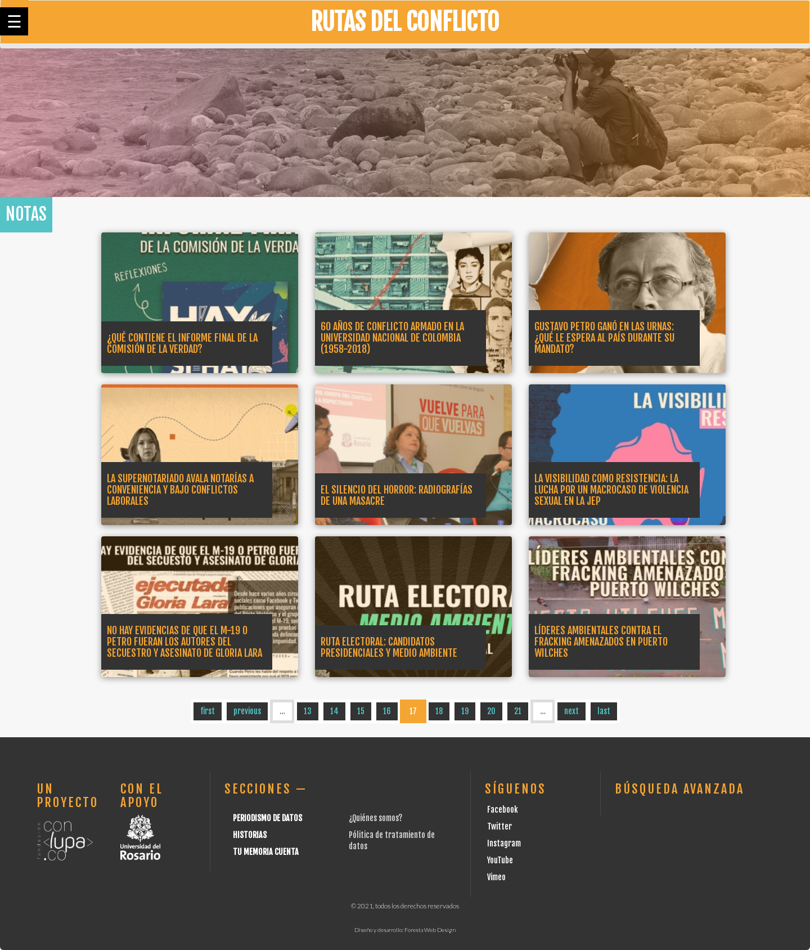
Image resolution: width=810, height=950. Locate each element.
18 (439, 711)
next (571, 711)
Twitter (499, 826)
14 (334, 711)
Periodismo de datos (267, 818)
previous (247, 711)
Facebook (502, 809)
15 (360, 711)
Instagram (504, 843)
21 (517, 711)
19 (465, 711)
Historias (250, 835)
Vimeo (496, 877)
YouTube (500, 860)
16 (387, 711)
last (603, 711)
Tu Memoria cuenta (266, 852)
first (207, 711)
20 (491, 711)
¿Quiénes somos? (375, 818)
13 (308, 711)
